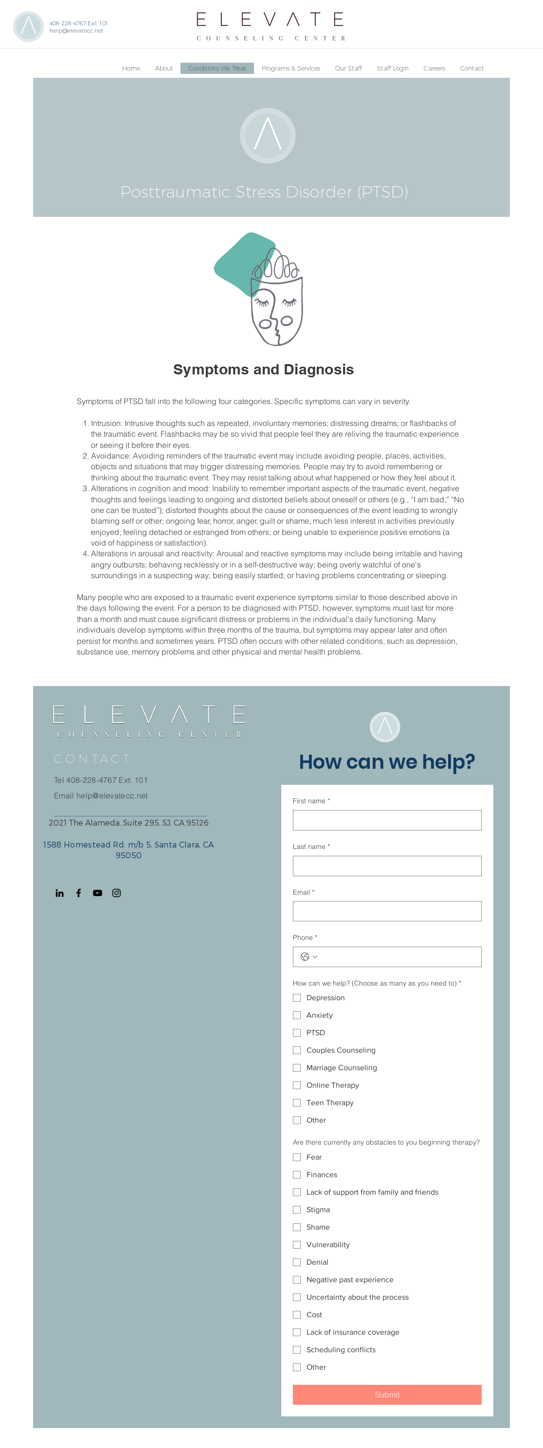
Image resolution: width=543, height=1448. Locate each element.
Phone (305, 938)
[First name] (384, 820)
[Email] (384, 911)
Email (303, 893)
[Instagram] (116, 893)
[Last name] (384, 866)
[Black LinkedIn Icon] (59, 893)
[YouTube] (97, 893)
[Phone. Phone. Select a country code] (309, 957)
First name (311, 801)
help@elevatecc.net (76, 30)
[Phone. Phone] (397, 957)
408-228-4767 (91, 780)
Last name (311, 847)
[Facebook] (78, 893)
